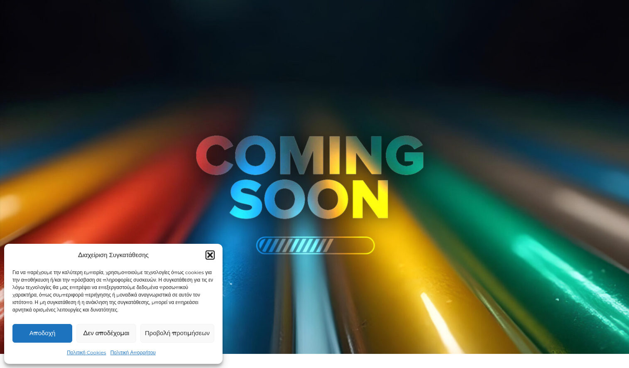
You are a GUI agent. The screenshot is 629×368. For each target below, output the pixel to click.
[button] (210, 255)
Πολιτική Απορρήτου (133, 352)
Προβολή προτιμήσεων (177, 333)
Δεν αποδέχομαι (106, 333)
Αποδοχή (42, 333)
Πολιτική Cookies (86, 352)
